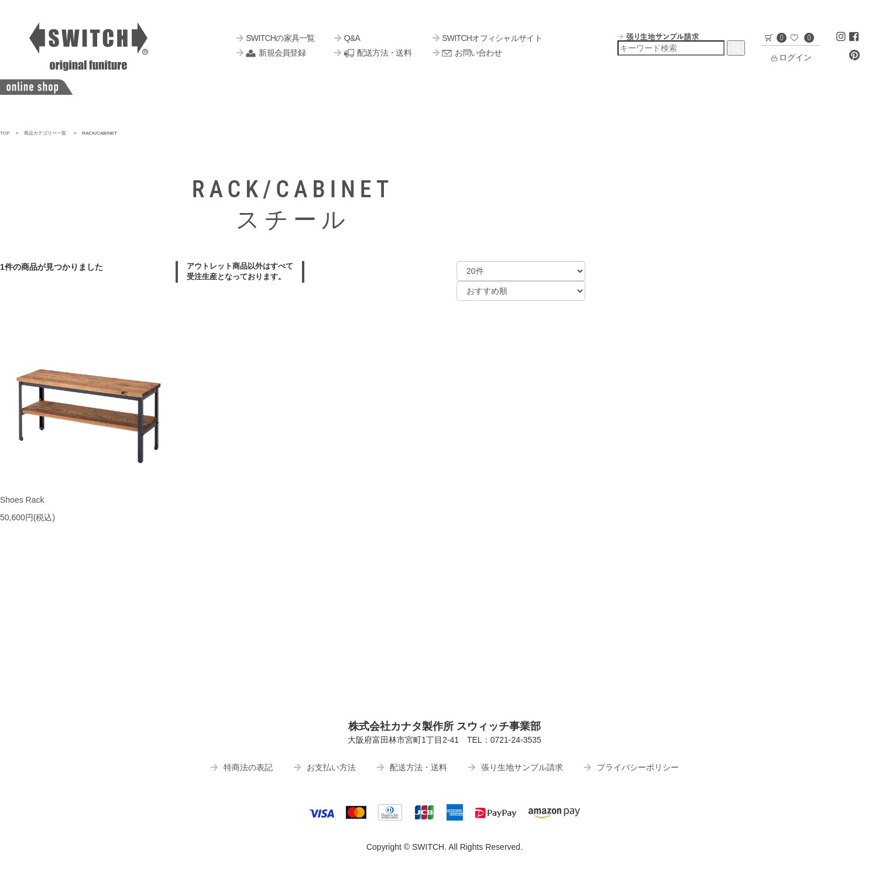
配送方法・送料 (372, 52)
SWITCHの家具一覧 (275, 38)
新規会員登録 (271, 52)
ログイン (791, 57)
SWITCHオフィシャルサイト (487, 38)
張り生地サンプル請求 (515, 767)
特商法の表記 (242, 767)
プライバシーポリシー (631, 767)
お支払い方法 (325, 767)
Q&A (347, 38)
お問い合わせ (467, 52)
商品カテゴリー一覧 (45, 133)
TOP (5, 133)
